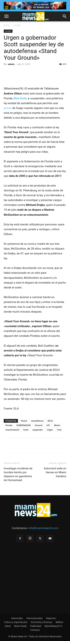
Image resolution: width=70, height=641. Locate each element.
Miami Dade (20, 626)
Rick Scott (20, 98)
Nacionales (17, 618)
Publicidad (35, 626)
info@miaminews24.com (43, 528)
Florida (8, 425)
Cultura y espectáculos (15, 622)
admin (11, 64)
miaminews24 (12, 429)
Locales (17, 25)
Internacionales (34, 618)
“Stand (23, 420)
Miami (57, 425)
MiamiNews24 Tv (53, 626)
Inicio (6, 25)
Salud (7, 626)
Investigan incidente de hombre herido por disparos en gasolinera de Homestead (18, 474)
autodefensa (37, 420)
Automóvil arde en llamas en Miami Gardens (55, 472)
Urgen (50, 429)
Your (59, 429)
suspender (37, 429)
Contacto (35, 630)
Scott (25, 429)
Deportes (51, 618)
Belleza (59, 622)
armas (8, 108)
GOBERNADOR (23, 425)
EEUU (50, 420)
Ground (38, 425)
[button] (6, 16)
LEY (48, 425)
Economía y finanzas (41, 622)
